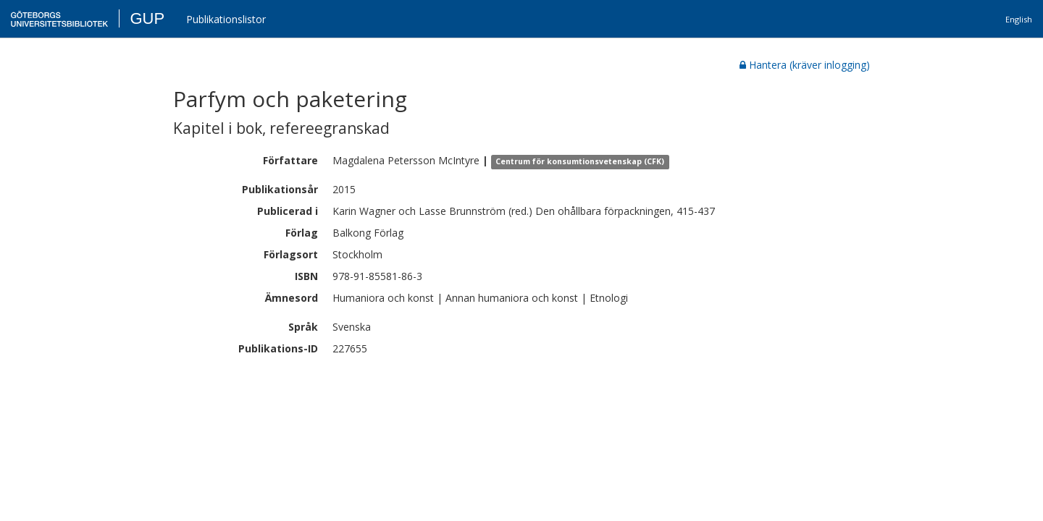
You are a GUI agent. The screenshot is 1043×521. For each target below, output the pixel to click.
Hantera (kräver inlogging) (805, 65)
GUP (147, 18)
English (1018, 19)
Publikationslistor (226, 19)
